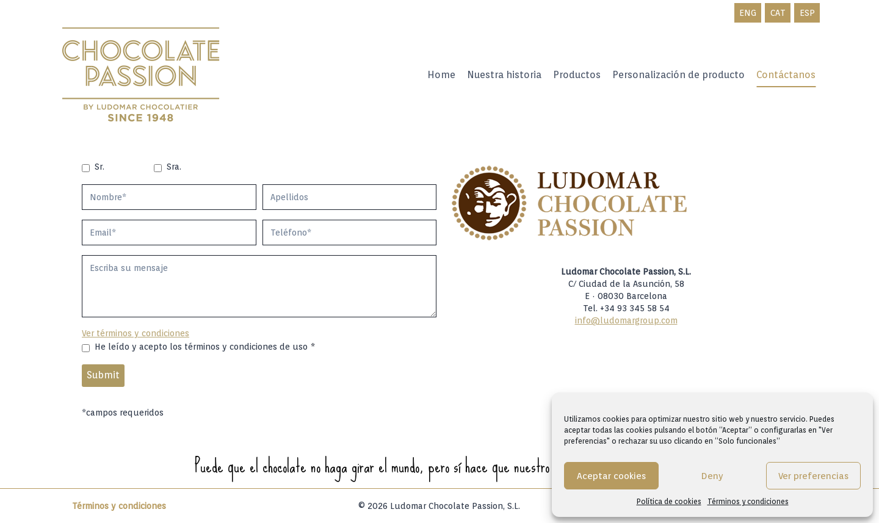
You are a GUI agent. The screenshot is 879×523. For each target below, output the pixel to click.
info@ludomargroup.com (626, 320)
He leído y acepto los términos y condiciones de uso (205, 347)
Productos (577, 75)
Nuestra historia (504, 75)
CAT (778, 13)
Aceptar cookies (611, 476)
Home (441, 75)
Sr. (99, 166)
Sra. (174, 166)
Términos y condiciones (748, 501)
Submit (103, 375)
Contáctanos (786, 75)
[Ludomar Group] (141, 75)
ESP (807, 13)
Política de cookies (669, 501)
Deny (712, 476)
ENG (747, 13)
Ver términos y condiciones (135, 333)
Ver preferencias (813, 476)
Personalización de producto (678, 75)
